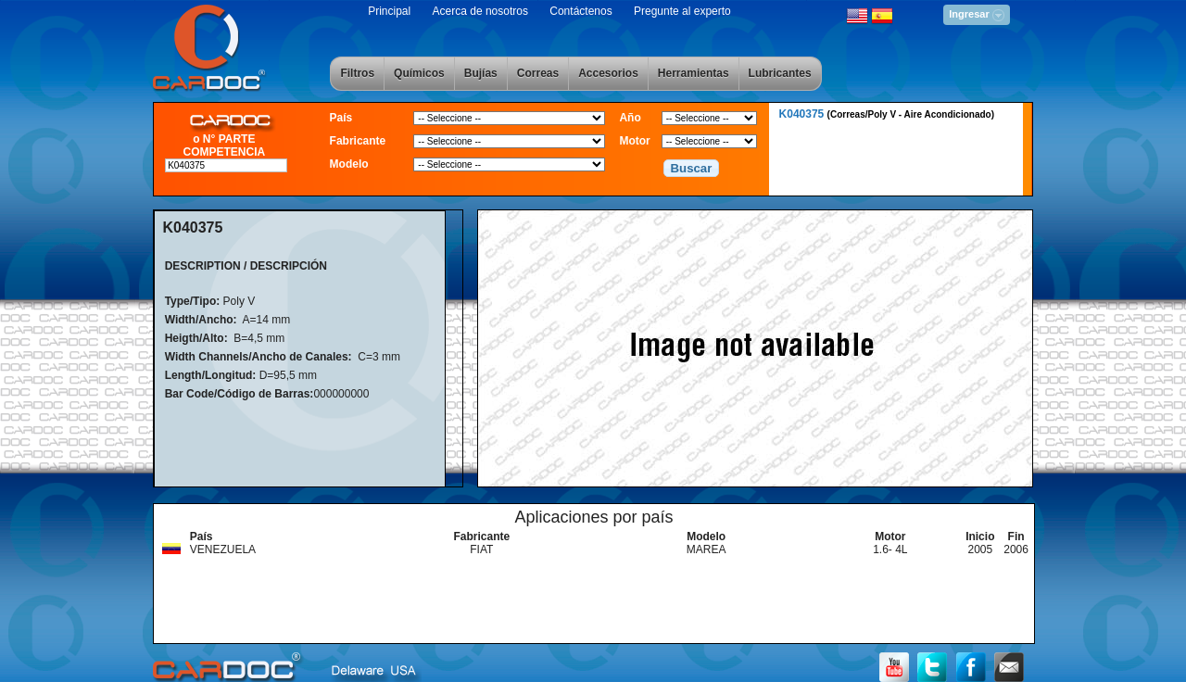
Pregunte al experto (682, 11)
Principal (389, 11)
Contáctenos (580, 11)
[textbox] (226, 165)
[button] (691, 168)
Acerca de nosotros (480, 11)
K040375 (886, 113)
